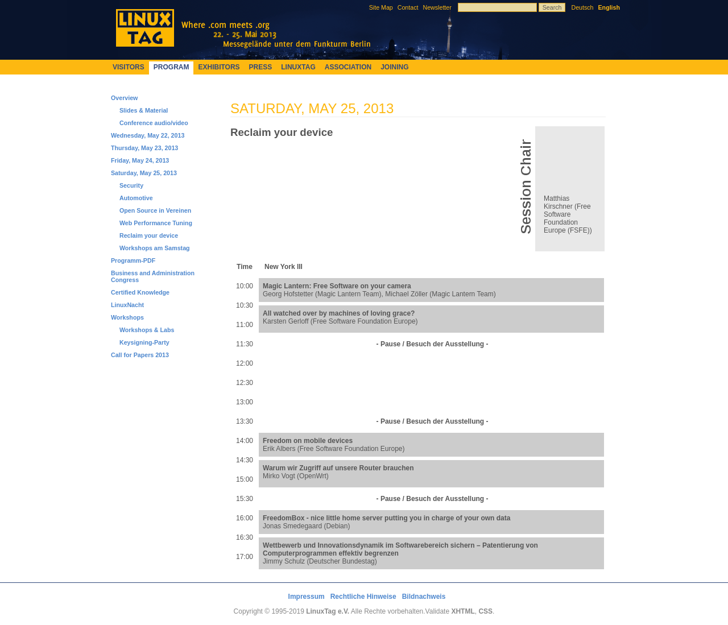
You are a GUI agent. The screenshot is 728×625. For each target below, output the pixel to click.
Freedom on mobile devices (308, 441)
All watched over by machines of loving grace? (339, 313)
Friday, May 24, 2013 (140, 160)
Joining (394, 67)
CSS (485, 611)
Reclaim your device (148, 235)
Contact (408, 7)
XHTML (462, 611)
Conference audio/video (153, 122)
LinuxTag (298, 67)
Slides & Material (143, 110)
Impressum (306, 597)
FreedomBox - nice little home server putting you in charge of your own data (386, 518)
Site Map (381, 7)
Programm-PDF (133, 260)
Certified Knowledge (140, 292)
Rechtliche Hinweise (363, 597)
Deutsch (582, 7)
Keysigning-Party (144, 342)
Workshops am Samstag (154, 248)
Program (171, 67)
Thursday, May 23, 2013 (144, 147)
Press (260, 67)
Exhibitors (218, 67)
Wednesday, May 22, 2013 (147, 135)
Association (348, 67)
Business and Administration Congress (153, 276)
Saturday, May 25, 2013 (144, 172)
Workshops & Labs (146, 329)
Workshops (127, 317)
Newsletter (437, 7)
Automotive (136, 197)
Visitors (128, 67)
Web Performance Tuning (155, 223)
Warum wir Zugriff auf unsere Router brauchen (338, 468)
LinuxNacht (127, 304)
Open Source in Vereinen (155, 210)
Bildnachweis (424, 597)
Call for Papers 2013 (140, 354)
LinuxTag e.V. (327, 611)
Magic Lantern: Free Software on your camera (337, 286)
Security (131, 185)
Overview (124, 97)
